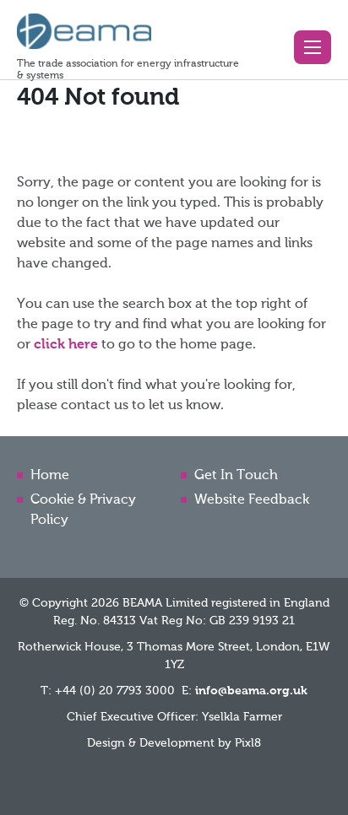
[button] (312, 47)
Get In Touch (236, 476)
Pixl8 (248, 743)
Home (49, 476)
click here (66, 345)
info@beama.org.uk (251, 691)
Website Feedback (251, 500)
